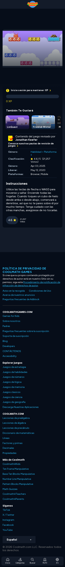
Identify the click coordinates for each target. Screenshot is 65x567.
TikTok (6, 510)
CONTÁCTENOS (12, 351)
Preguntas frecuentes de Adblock (21, 299)
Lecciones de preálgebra (16, 418)
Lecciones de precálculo (16, 428)
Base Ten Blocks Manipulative (19, 473)
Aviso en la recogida (14, 290)
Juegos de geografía (14, 402)
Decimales (8, 448)
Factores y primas (13, 443)
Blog (5, 341)
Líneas (6, 438)
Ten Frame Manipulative (16, 468)
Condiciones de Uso (40, 290)
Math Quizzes (10, 489)
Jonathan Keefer (26, 139)
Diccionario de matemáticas (18, 433)
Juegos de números (13, 377)
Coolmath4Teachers (14, 493)
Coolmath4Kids (11, 464)
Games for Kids (11, 316)
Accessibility (9, 356)
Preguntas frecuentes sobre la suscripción (26, 331)
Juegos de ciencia (12, 397)
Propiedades (9, 453)
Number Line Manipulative (17, 479)
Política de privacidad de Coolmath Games (24, 270)
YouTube (7, 530)
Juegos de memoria (14, 387)
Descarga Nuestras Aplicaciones (21, 407)
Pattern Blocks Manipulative (18, 484)
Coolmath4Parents (13, 499)
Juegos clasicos (11, 392)
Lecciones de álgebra (14, 422)
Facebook (8, 524)
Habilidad (36, 151)
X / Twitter (8, 514)
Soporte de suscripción (16, 336)
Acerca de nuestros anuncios (19, 295)
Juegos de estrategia (14, 367)
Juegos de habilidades (15, 372)
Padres (6, 326)
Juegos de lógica (12, 382)
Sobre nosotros (11, 321)
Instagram (8, 519)
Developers (9, 346)
